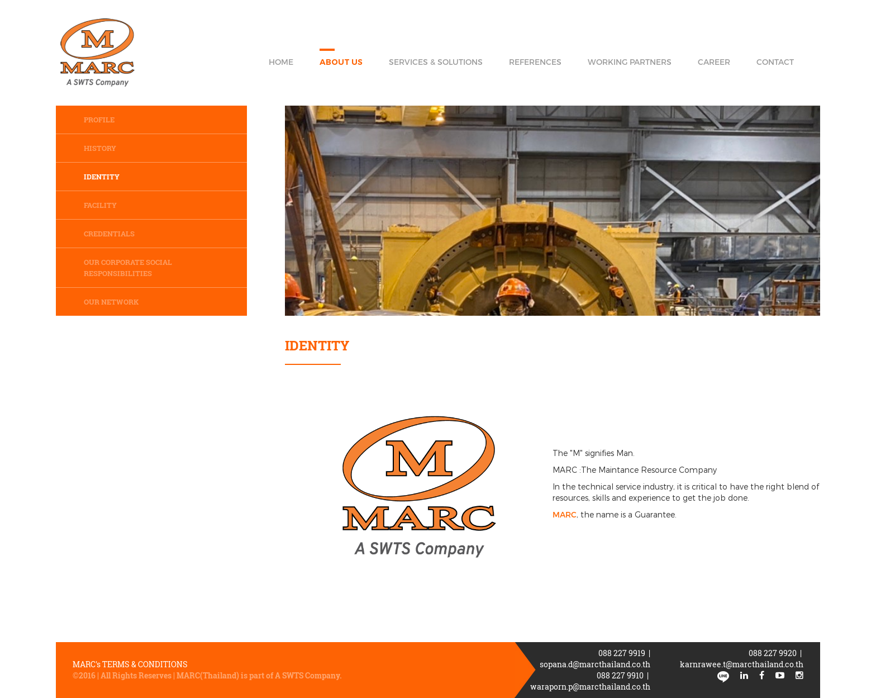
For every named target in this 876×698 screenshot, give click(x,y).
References (535, 62)
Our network (111, 302)
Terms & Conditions (145, 664)
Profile (99, 120)
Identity (102, 177)
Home (281, 62)
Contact (775, 62)
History (100, 148)
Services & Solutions (436, 62)
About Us (341, 62)
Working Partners (630, 62)
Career (714, 62)
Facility (100, 205)
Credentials (109, 234)
